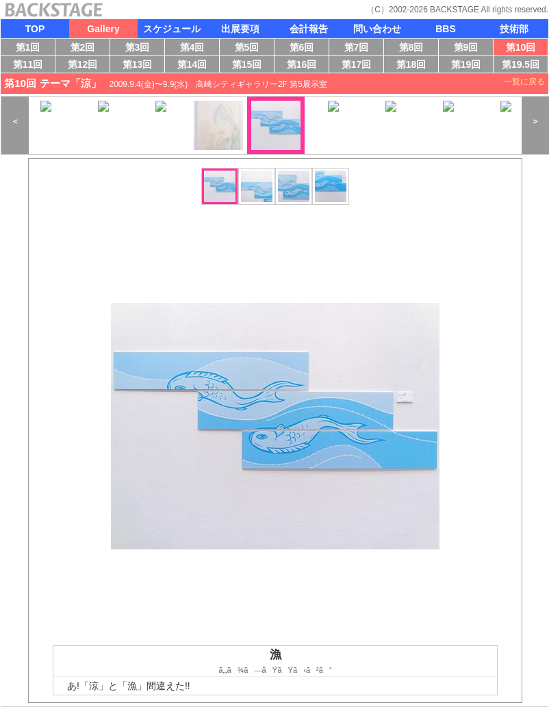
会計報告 (309, 28)
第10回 (517, 48)
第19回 (463, 66)
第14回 (195, 66)
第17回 (358, 66)
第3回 (140, 48)
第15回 (249, 66)
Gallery (103, 28)
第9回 (469, 48)
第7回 (359, 48)
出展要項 (240, 28)
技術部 (514, 28)
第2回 (86, 48)
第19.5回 (519, 66)
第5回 (250, 48)
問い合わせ (377, 28)
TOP (35, 28)
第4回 (195, 48)
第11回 (26, 66)
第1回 (30, 48)
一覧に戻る (524, 81)
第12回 (83, 66)
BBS (445, 28)
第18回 (414, 66)
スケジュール (172, 28)
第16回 (305, 66)
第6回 (305, 48)
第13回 (140, 66)
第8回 (414, 48)
